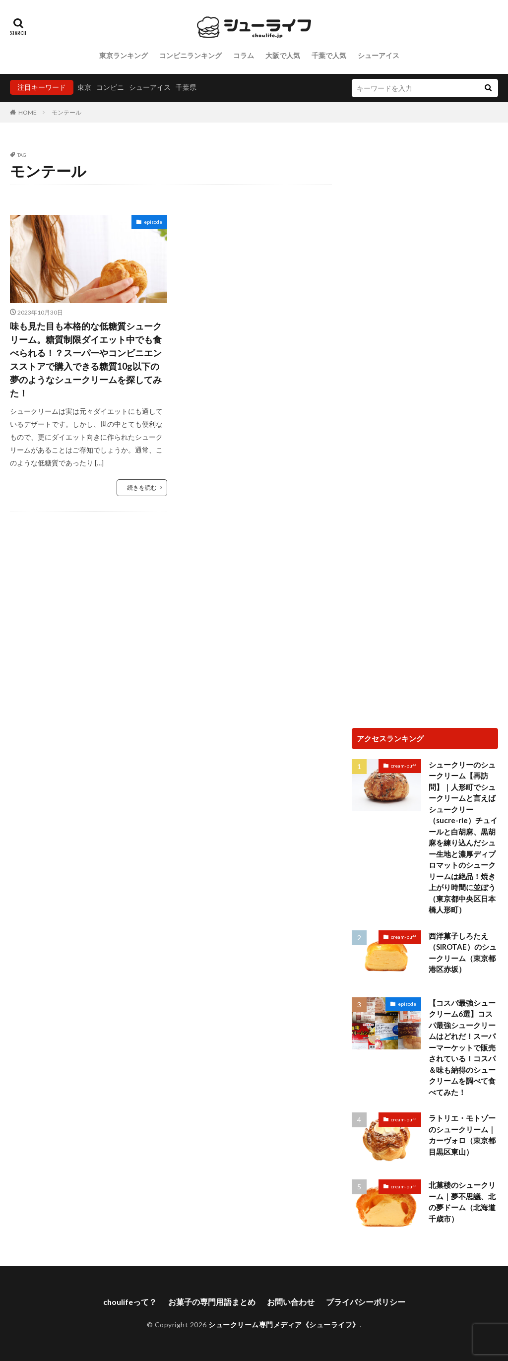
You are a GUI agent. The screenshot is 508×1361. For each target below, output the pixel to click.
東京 (84, 87)
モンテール (66, 112)
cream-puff (403, 766)
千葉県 (186, 87)
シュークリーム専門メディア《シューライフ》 (284, 1324)
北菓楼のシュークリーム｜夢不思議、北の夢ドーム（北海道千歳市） (462, 1201)
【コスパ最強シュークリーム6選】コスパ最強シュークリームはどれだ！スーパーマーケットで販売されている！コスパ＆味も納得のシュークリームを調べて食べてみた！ (462, 1047)
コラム (243, 55)
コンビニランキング (190, 55)
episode (153, 222)
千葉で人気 (329, 55)
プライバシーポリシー (365, 1301)
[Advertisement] (425, 214)
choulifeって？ (130, 1301)
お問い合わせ (291, 1301)
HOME (27, 112)
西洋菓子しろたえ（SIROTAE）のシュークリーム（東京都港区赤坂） (463, 952)
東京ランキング (123, 55)
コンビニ (110, 87)
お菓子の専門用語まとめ (211, 1301)
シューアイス (378, 55)
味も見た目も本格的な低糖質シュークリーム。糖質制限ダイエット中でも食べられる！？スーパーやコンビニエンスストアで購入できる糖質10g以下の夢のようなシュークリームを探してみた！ (86, 359)
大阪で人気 (282, 55)
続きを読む (142, 487)
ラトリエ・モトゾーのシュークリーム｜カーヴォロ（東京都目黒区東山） (462, 1134)
